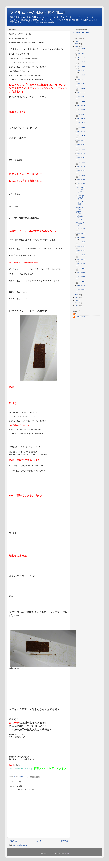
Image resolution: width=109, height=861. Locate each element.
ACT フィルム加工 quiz (80, 223)
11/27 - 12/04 (81, 66)
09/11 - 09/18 (81, 105)
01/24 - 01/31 (81, 277)
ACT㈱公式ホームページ (81, 32)
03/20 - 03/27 (81, 242)
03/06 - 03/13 (81, 250)
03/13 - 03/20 (81, 246)
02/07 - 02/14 (81, 268)
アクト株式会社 (80, 316)
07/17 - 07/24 (81, 131)
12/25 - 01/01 (81, 49)
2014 (77, 297)
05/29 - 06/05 (81, 157)
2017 (77, 44)
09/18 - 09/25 (81, 101)
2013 (77, 300)
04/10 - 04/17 (81, 229)
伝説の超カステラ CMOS (80, 217)
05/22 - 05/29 (81, 162)
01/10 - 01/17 (81, 285)
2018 (77, 41)
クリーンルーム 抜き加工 (80, 197)
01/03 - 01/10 (81, 290)
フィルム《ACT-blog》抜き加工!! (37, 12)
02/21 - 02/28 (81, 259)
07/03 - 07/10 (81, 140)
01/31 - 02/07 (81, 272)
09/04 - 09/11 (81, 110)
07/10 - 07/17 (81, 136)
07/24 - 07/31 (81, 127)
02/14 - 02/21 (81, 263)
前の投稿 (64, 841)
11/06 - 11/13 (81, 79)
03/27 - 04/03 (81, 237)
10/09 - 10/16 (81, 92)
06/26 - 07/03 (81, 144)
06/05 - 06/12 (81, 153)
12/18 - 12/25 (81, 53)
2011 (77, 305)
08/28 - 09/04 (81, 114)
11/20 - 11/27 (81, 70)
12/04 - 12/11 (81, 62)
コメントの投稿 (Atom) (20, 845)
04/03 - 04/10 (81, 233)
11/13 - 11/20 (81, 75)
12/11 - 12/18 (81, 57)
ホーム (39, 841)
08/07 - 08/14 (81, 123)
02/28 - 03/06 (81, 255)
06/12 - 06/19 (81, 149)
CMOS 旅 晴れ (80, 208)
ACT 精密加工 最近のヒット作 (80, 190)
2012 (77, 303)
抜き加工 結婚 (80, 212)
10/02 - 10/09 (81, 97)
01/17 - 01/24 (81, 281)
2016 (77, 46)
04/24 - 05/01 (81, 179)
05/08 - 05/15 (81, 170)
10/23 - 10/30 (81, 88)
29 (76, 314)
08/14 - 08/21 (81, 118)
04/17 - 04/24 (81, 184)
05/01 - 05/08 (81, 175)
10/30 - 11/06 (81, 83)
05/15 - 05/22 (81, 166)
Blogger (67, 853)
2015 (77, 295)
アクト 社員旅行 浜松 (80, 203)
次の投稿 (13, 841)
